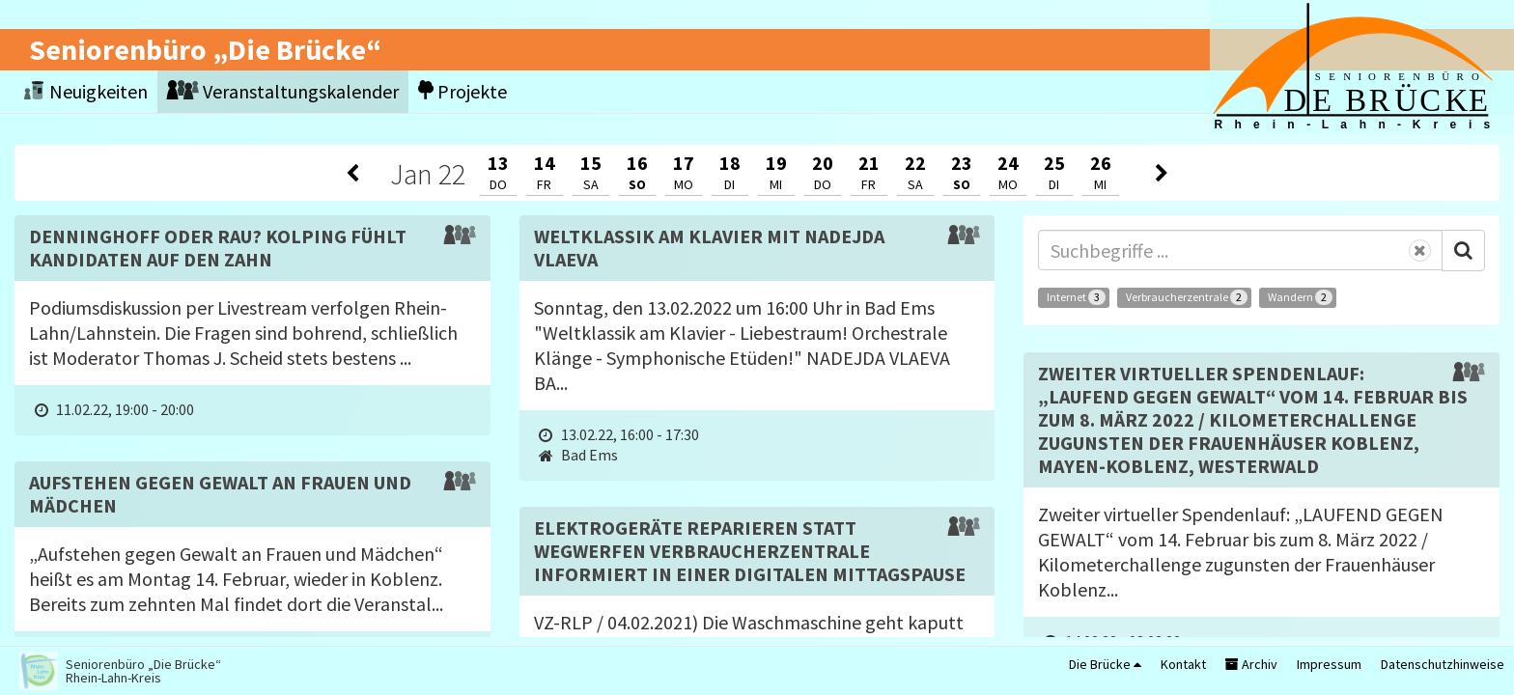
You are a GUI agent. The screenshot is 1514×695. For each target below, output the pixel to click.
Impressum (1329, 664)
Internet (1076, 297)
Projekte (462, 91)
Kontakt (1183, 664)
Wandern (1300, 297)
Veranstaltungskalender (283, 91)
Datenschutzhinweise (1442, 664)
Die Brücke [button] (1105, 664)
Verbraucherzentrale (1187, 297)
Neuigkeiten (86, 91)
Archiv (1251, 664)
